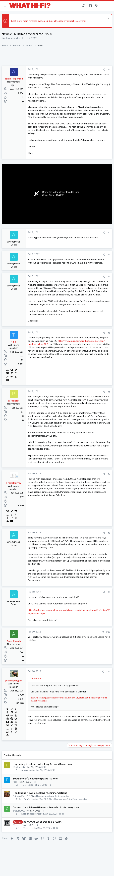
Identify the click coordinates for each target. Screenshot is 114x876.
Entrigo (16, 796)
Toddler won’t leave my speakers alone (35, 778)
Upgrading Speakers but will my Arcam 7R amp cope (43, 763)
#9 (109, 592)
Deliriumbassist (28, 814)
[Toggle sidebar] (103, 6)
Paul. (15, 781)
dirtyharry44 (19, 767)
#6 (109, 391)
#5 (109, 332)
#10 (108, 631)
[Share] (104, 69)
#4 (109, 276)
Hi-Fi (43, 767)
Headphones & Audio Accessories (52, 796)
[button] (5, 6)
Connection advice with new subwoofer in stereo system (46, 807)
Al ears (24, 770)
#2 (109, 232)
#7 (109, 473)
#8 (109, 532)
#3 (109, 254)
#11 (108, 671)
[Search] (109, 6)
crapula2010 (19, 810)
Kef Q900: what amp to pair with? (42, 821)
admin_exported (12, 38)
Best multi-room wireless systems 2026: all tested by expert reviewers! (48, 20)
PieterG (16, 825)
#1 (109, 69)
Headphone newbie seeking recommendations (40, 792)
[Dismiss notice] (108, 18)
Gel (24, 785)
